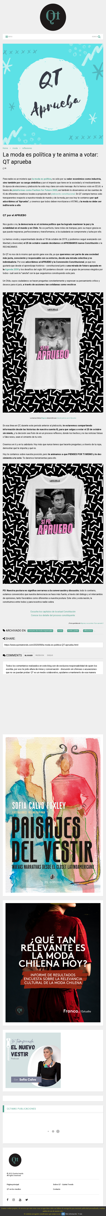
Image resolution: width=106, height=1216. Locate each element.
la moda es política (41, 179)
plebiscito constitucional (63, 194)
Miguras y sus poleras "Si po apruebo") (91, 623)
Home (5, 148)
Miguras (44, 418)
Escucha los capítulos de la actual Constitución (53, 611)
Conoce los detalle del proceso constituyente (53, 615)
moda (15, 148)
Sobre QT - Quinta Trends (63, 1184)
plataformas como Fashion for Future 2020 (34, 190)
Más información (71, 1214)
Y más (80, 1214)
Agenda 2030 (12, 269)
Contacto (56, 1189)
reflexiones (27, 148)
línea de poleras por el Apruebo (66, 418)
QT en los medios (14, 1189)
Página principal (13, 1184)
